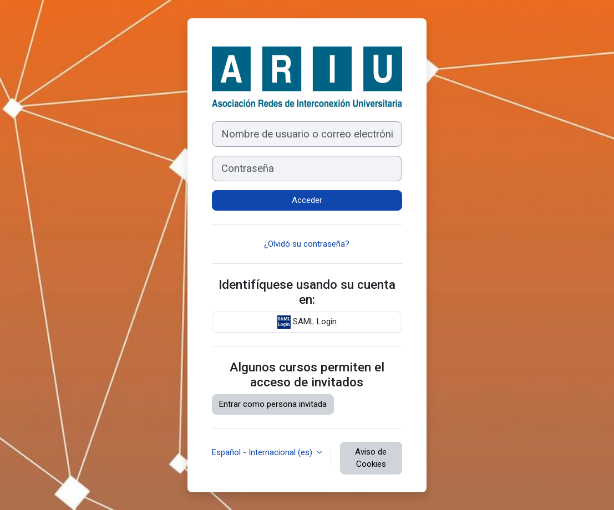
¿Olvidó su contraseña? (306, 244)
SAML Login (307, 322)
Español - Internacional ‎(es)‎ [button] (263, 452)
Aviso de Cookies (371, 458)
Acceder (307, 200)
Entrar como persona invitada (273, 404)
